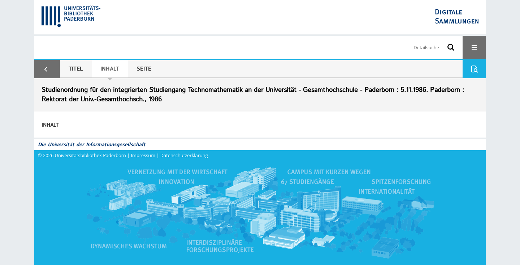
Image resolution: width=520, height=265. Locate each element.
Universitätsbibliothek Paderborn (90, 155)
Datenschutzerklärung (184, 155)
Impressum (143, 155)
